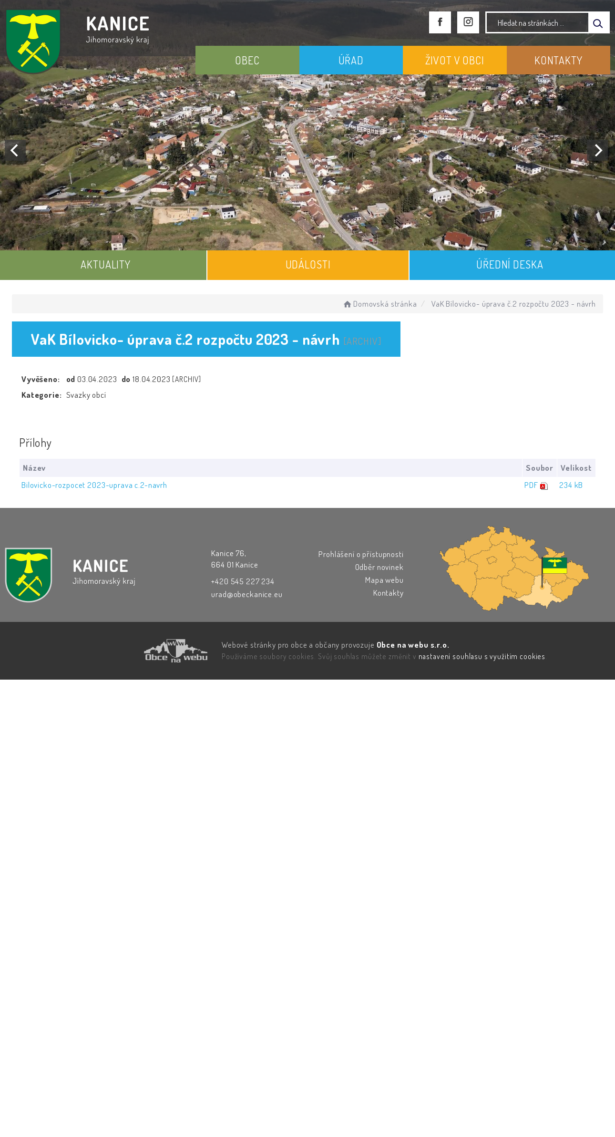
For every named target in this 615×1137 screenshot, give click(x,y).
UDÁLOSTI (308, 264)
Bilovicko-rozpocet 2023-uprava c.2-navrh (94, 485)
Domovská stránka (379, 304)
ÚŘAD (351, 60)
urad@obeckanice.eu (246, 594)
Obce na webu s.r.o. (413, 645)
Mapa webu (384, 580)
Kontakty (388, 593)
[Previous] (15, 150)
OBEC (247, 60)
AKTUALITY (106, 264)
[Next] (597, 150)
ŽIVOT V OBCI (454, 60)
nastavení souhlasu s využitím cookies (482, 656)
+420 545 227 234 (243, 581)
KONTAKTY (558, 60)
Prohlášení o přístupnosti (360, 554)
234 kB (571, 485)
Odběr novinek (379, 567)
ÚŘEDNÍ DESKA (509, 264)
